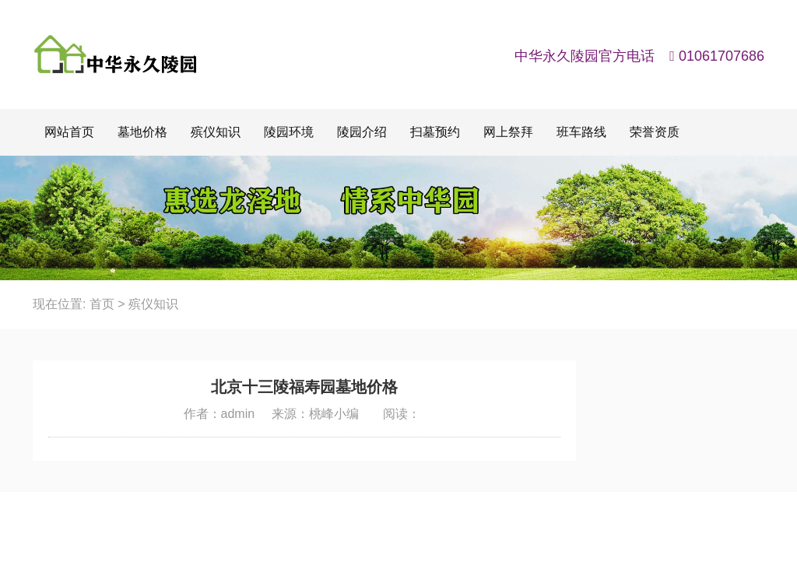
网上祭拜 (508, 132)
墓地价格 (142, 132)
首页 (102, 304)
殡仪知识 (216, 132)
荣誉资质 (654, 132)
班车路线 (581, 132)
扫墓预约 (435, 132)
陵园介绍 (362, 132)
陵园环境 (289, 132)
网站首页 (69, 132)
